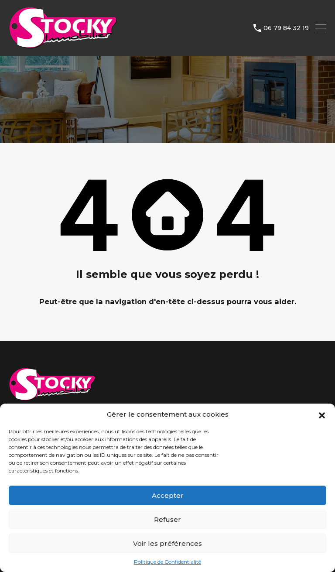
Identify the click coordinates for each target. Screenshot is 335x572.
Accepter (168, 495)
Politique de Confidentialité (167, 561)
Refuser (167, 519)
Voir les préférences (167, 543)
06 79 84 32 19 (286, 28)
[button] (322, 414)
